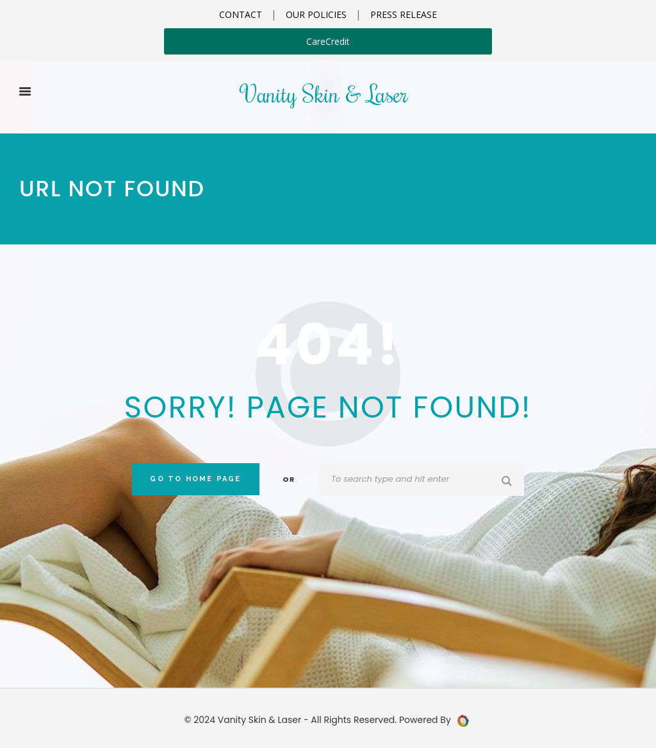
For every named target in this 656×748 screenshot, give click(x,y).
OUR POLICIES (316, 14)
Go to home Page (195, 479)
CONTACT (240, 14)
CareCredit (328, 41)
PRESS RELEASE (403, 14)
